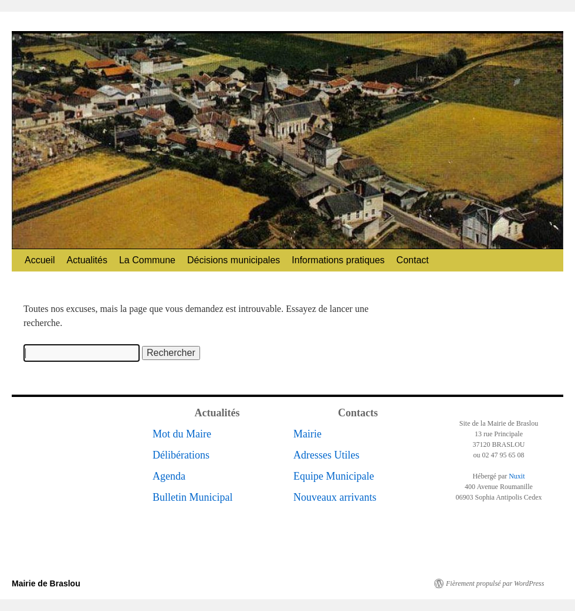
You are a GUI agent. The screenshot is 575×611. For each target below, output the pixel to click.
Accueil (40, 260)
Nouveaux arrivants (334, 497)
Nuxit (517, 476)
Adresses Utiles (326, 455)
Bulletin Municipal (193, 497)
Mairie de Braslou (46, 583)
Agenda (169, 476)
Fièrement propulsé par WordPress (495, 583)
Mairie (307, 434)
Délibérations (181, 455)
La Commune (147, 260)
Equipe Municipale (333, 476)
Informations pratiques (338, 260)
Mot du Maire (182, 434)
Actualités (87, 260)
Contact (413, 260)
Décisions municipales (233, 260)
